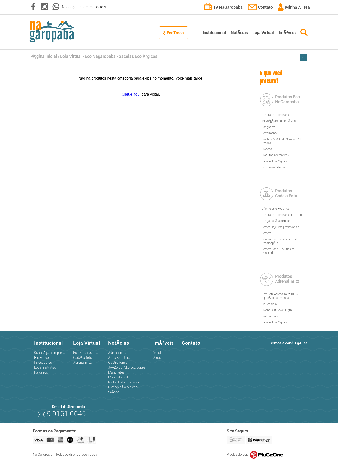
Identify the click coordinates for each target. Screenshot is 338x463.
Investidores (43, 362)
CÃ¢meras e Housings (275, 208)
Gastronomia (117, 362)
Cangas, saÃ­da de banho (277, 221)
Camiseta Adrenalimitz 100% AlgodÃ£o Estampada (280, 296)
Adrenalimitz (82, 362)
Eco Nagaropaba (100, 56)
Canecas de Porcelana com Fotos (282, 214)
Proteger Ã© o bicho (123, 387)
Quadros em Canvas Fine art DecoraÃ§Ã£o (279, 241)
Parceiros (41, 372)
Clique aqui (131, 94)
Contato (260, 7)
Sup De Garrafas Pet (274, 167)
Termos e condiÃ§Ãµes (288, 343)
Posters (266, 233)
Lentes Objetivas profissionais (280, 227)
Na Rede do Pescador (123, 382)
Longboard (269, 127)
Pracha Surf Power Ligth (277, 310)
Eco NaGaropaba (85, 353)
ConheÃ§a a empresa (49, 353)
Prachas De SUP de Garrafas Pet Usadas (281, 141)
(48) (62, 414)
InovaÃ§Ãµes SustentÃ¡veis (279, 121)
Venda (158, 353)
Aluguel (158, 357)
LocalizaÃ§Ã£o (45, 367)
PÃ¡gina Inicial (44, 56)
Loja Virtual (263, 32)
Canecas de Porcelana (275, 114)
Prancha (267, 149)
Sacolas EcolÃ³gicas (138, 56)
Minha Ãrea (293, 7)
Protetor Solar (270, 316)
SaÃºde (113, 392)
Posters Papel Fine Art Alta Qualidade (278, 251)
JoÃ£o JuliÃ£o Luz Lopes (126, 367)
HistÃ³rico (41, 357)
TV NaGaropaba (224, 7)
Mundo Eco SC (118, 377)
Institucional (214, 32)
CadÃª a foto (82, 357)
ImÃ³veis (287, 32)
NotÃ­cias (239, 32)
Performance (270, 133)
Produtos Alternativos (275, 155)
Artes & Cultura (119, 357)
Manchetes (116, 372)
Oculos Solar (269, 304)
